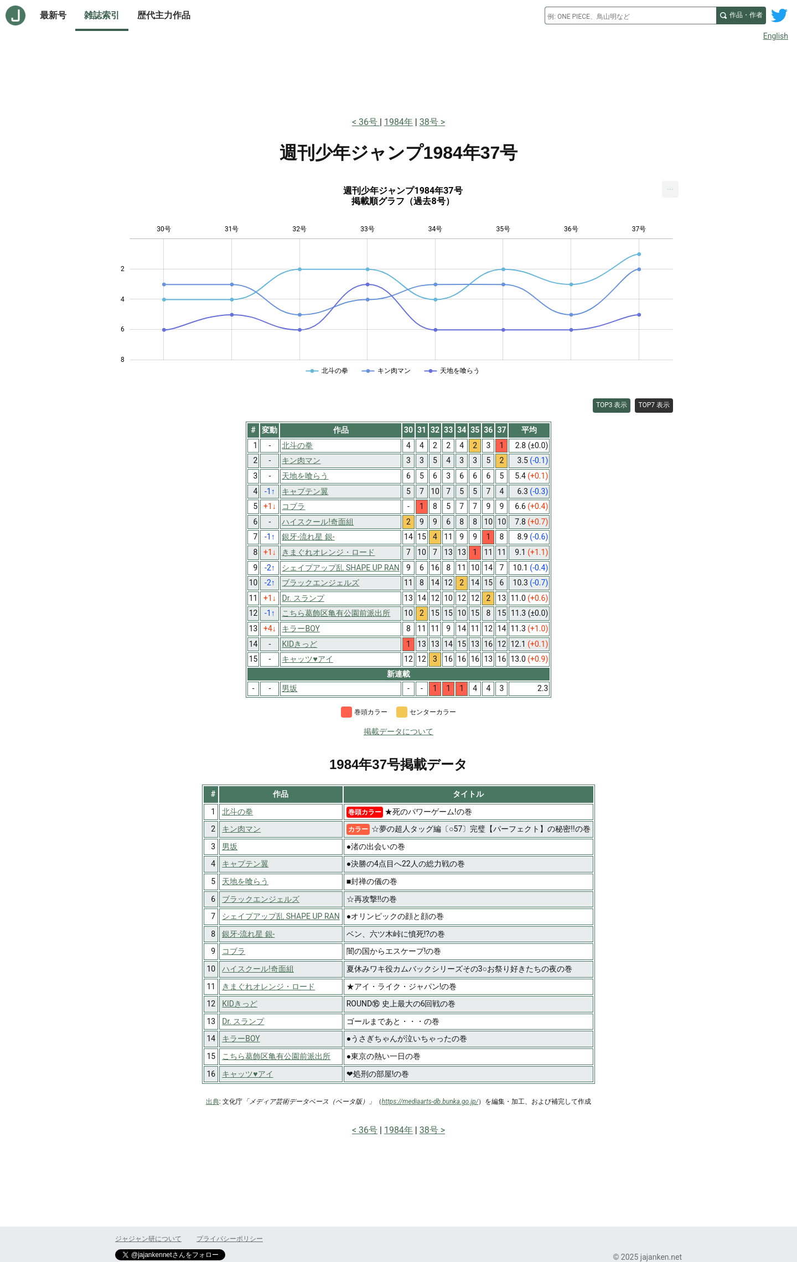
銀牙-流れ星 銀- (248, 933)
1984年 (398, 122)
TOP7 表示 (654, 405)
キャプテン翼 (245, 863)
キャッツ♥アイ (247, 1073)
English (775, 36)
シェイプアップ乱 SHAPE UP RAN (280, 916)
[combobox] (630, 15)
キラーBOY (241, 1038)
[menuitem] (670, 189)
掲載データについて (398, 731)
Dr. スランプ (243, 1021)
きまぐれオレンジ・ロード (268, 986)
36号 (369, 122)
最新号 (53, 15)
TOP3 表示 (612, 405)
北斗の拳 (237, 811)
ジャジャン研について (148, 1239)
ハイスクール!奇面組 (258, 968)
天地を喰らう (245, 881)
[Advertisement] (398, 76)
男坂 (229, 846)
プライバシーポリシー (229, 1239)
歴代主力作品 (163, 15)
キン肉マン (241, 828)
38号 (429, 122)
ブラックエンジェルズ (260, 899)
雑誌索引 (102, 15)
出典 (212, 1101)
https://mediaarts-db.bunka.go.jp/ (430, 1101)
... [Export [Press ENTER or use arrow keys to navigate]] (670, 186)
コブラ (233, 951)
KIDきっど (239, 1003)
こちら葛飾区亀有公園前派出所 (276, 1056)
